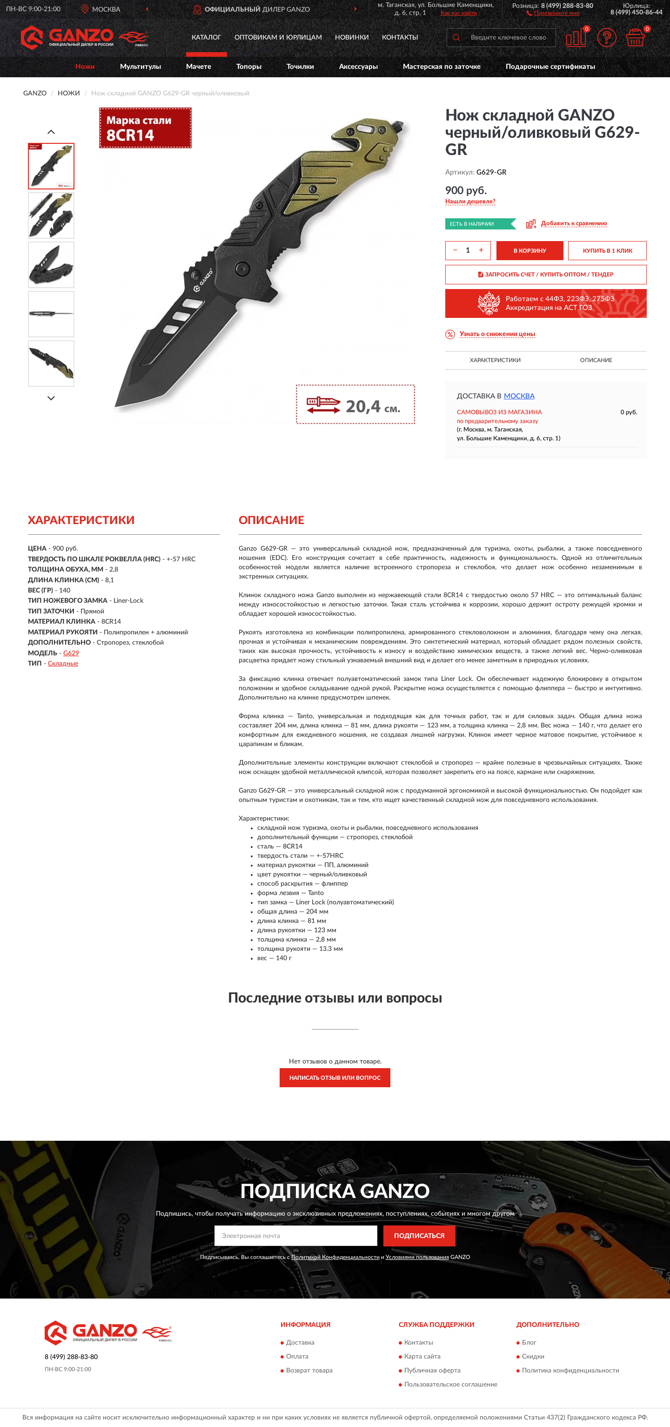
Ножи (85, 66)
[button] (553, 12)
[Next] (51, 398)
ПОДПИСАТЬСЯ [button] (419, 1236)
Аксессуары (358, 66)
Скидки (533, 1357)
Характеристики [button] (495, 360)
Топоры (248, 66)
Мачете (198, 66)
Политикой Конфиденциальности (335, 1257)
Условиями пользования (417, 1257)
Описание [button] (596, 360)
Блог (529, 1343)
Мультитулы (140, 66)
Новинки (352, 37)
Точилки (300, 66)
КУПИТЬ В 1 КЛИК (607, 251)
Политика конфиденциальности (570, 1371)
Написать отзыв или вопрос (335, 1078)
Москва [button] (519, 396)
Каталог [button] (206, 37)
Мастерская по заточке (442, 66)
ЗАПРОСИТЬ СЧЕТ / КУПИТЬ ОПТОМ (546, 274)
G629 (71, 653)
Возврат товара (309, 1371)
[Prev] (51, 131)
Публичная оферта (432, 1371)
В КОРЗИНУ (530, 251)
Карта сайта (422, 1357)
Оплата (297, 1357)
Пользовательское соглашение (450, 1385)
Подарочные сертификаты (550, 66)
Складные (63, 663)
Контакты (400, 37)
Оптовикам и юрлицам (278, 37)
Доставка (300, 1343)
